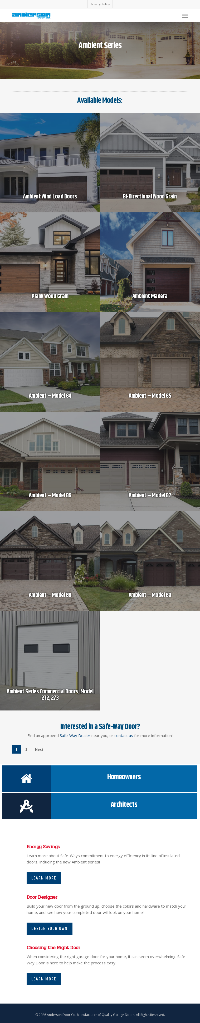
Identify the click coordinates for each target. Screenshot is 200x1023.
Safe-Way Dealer (75, 735)
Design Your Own (49, 928)
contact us (123, 735)
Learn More (43, 878)
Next (39, 749)
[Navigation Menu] (185, 15)
